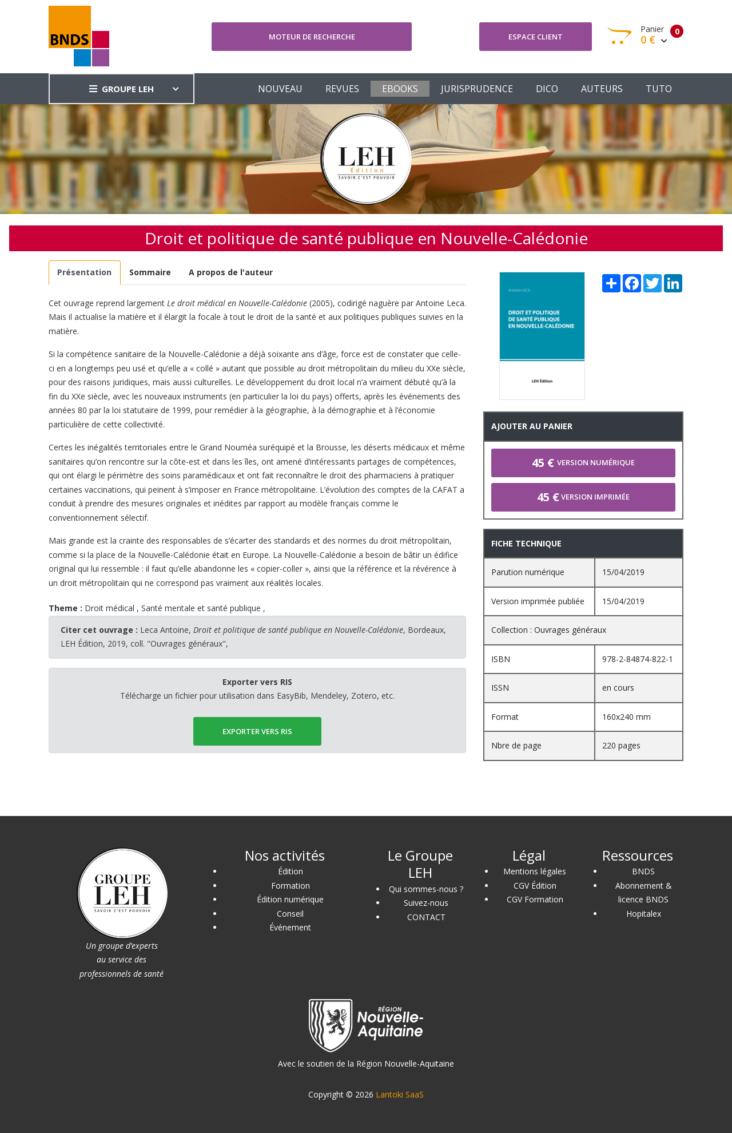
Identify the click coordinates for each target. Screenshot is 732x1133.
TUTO (659, 88)
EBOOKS (400, 88)
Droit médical (109, 608)
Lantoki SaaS (400, 1094)
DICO (547, 88)
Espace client (535, 36)
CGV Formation (535, 899)
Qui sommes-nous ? (426, 889)
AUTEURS (602, 88)
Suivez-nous (426, 902)
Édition (290, 871)
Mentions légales (534, 871)
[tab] (85, 272)
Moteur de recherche (312, 36)
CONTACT (426, 917)
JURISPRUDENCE (477, 88)
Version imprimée (583, 497)
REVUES (342, 88)
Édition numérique (290, 899)
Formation (290, 885)
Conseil (290, 913)
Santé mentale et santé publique (201, 608)
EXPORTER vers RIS (257, 731)
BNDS (643, 871)
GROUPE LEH (121, 88)
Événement (290, 927)
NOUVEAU (280, 88)
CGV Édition (535, 885)
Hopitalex (643, 913)
